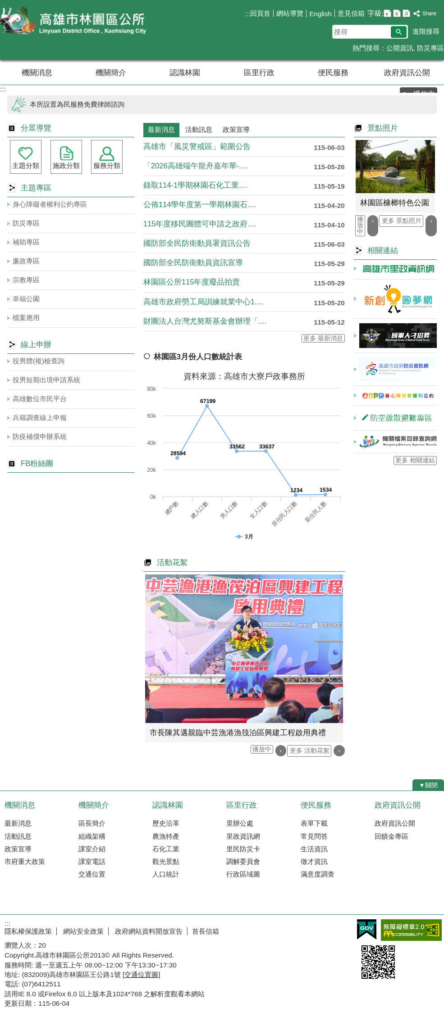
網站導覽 (289, 13)
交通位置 (91, 874)
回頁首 (260, 13)
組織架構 (91, 836)
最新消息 (18, 823)
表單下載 (314, 823)
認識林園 (184, 72)
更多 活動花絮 (310, 750)
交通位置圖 (141, 974)
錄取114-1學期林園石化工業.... (195, 185)
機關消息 (37, 72)
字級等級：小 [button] (387, 13)
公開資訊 (399, 48)
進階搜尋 (425, 31)
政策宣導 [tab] (236, 129)
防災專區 (430, 48)
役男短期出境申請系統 (46, 380)
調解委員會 (243, 861)
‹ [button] (281, 750)
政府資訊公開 (407, 72)
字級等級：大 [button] (406, 13)
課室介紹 (91, 849)
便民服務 (333, 72)
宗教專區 (26, 280)
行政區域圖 (243, 874)
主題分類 (25, 165)
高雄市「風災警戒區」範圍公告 (197, 146)
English (320, 14)
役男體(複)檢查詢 (38, 361)
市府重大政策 (25, 861)
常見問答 (314, 836)
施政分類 (66, 165)
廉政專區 (26, 261)
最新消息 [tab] (161, 129)
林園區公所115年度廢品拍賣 (191, 282)
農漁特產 (165, 836)
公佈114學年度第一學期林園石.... (199, 204)
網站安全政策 (82, 931)
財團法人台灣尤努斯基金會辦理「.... (205, 321)
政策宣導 (18, 849)
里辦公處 (239, 823)
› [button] (339, 750)
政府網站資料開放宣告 (148, 931)
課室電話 (91, 861)
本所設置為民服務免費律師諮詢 (77, 104)
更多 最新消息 (323, 338)
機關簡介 (111, 72)
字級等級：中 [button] (397, 13)
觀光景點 (165, 861)
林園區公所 (76, 22)
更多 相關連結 (415, 460)
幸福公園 (26, 299)
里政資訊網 (243, 836)
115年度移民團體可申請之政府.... (199, 224)
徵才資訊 (314, 861)
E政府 (366, 929)
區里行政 (259, 72)
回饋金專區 (391, 836)
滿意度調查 (317, 874)
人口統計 (165, 874)
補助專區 (26, 242)
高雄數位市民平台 (40, 398)
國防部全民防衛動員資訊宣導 (193, 262)
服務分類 (106, 165)
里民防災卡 (243, 849)
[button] (399, 32)
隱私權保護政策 (28, 931)
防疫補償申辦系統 (40, 436)
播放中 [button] (261, 749)
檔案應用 (26, 317)
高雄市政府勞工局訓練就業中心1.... (203, 302)
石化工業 (165, 849)
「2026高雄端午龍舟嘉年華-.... (195, 166)
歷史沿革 (165, 823)
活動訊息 (18, 836)
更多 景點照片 (401, 220)
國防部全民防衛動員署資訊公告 (197, 243)
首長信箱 (205, 931)
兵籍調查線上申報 (40, 417)
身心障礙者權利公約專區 (50, 204)
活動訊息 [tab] (198, 129)
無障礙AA (411, 930)
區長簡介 (91, 823)
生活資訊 (314, 849)
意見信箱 (351, 13)
